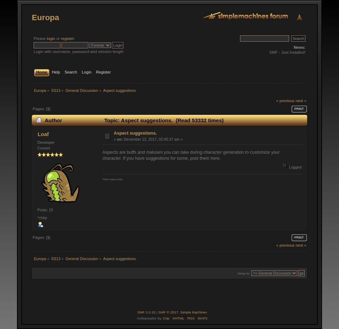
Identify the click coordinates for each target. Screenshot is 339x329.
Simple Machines (193, 312)
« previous (285, 101)
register (67, 38)
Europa (45, 17)
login (51, 38)
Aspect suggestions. (135, 133)
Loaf (43, 134)
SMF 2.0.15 (146, 312)
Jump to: (243, 273)
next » (301, 101)
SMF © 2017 (168, 312)
